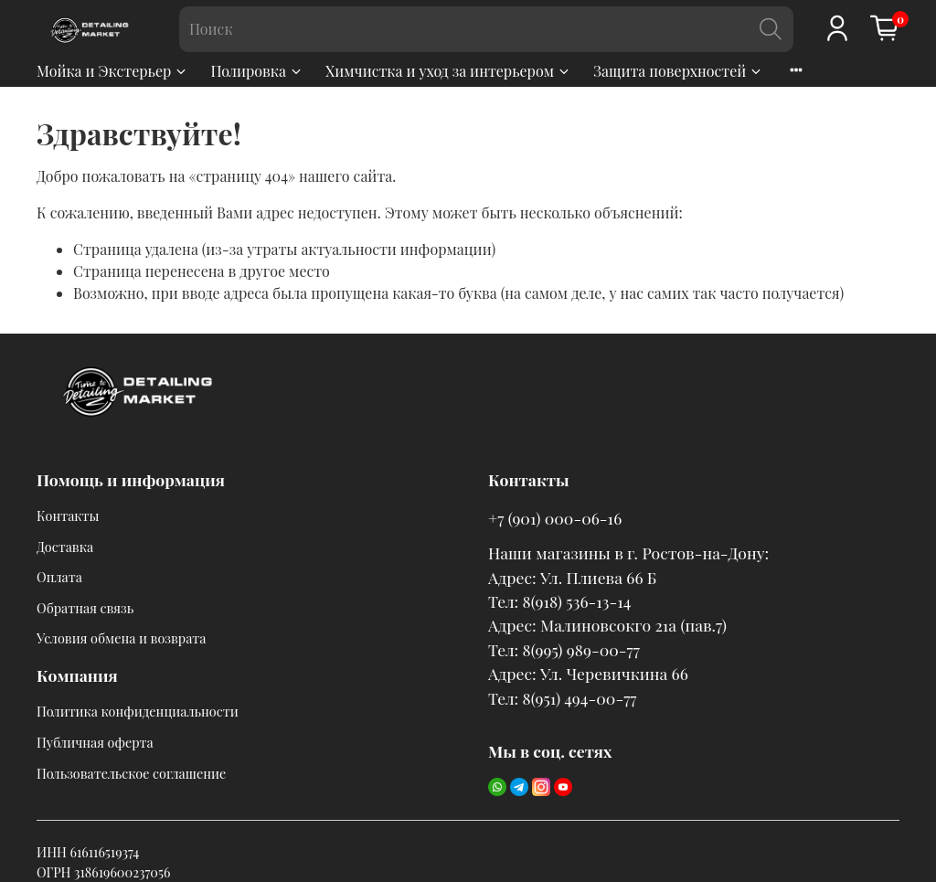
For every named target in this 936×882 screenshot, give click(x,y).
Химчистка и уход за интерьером (448, 70)
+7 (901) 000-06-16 (555, 517)
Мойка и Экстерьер (112, 70)
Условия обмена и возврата (121, 638)
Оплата (59, 577)
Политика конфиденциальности (138, 711)
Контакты (68, 515)
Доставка (65, 546)
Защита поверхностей (678, 70)
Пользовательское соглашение (131, 773)
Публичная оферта (95, 742)
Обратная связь (85, 608)
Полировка (256, 70)
